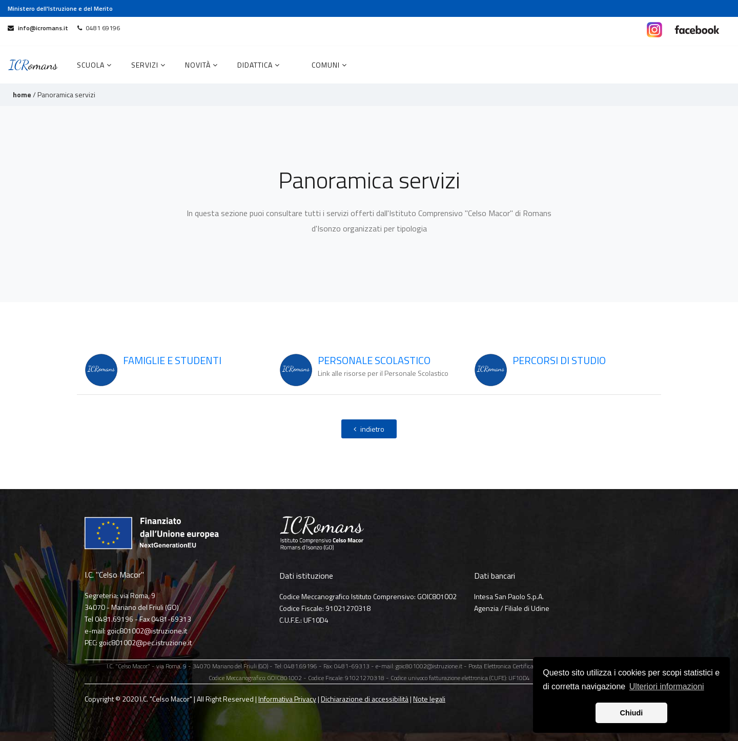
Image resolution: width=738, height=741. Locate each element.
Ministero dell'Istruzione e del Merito (60, 8)
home (22, 94)
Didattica (258, 64)
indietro (369, 429)
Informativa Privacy (287, 698)
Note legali (429, 698)
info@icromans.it (38, 28)
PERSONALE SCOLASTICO (374, 360)
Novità (201, 64)
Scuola (94, 64)
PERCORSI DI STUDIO (559, 360)
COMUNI (329, 64)
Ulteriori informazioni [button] (666, 686)
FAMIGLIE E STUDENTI (172, 360)
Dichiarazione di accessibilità (364, 698)
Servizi (148, 64)
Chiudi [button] (631, 713)
